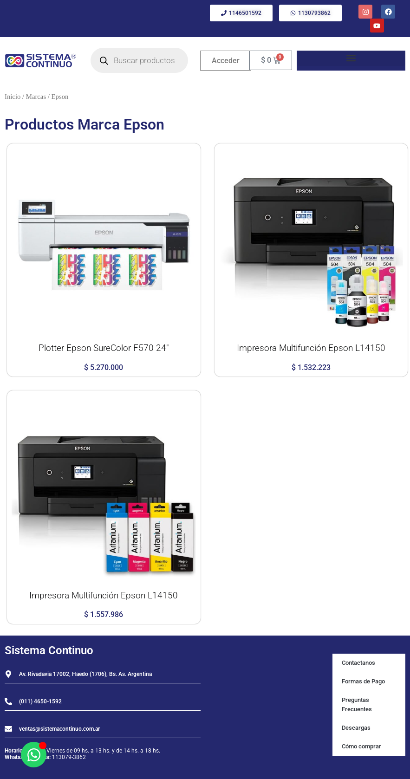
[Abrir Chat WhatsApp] (33, 754)
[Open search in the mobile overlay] (139, 60)
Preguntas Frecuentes (357, 704)
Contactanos (358, 662)
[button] (351, 58)
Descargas (356, 727)
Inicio (12, 96)
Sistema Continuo (49, 650)
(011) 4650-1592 (40, 701)
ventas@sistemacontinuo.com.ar (59, 729)
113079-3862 (69, 757)
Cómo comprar (361, 746)
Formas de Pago (363, 681)
